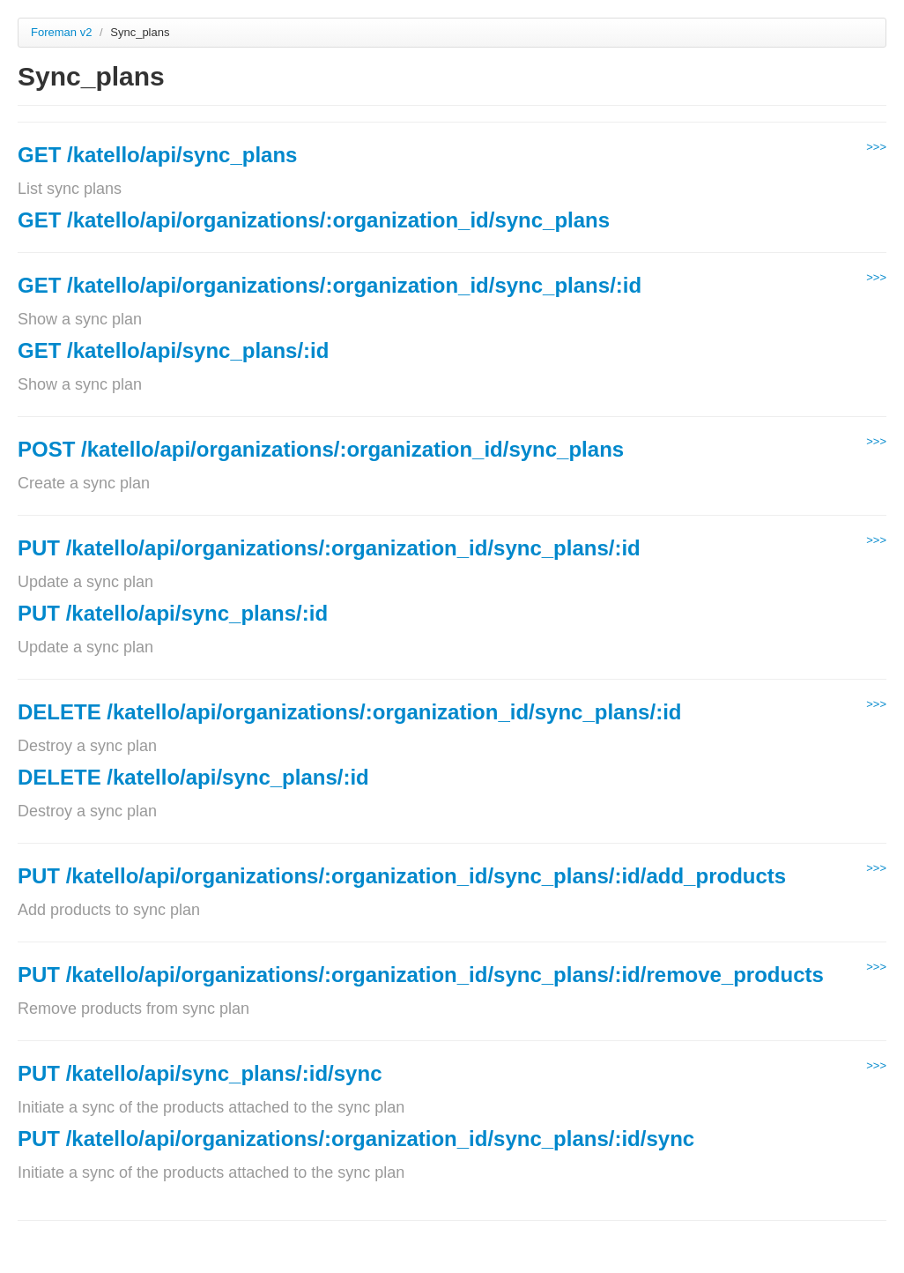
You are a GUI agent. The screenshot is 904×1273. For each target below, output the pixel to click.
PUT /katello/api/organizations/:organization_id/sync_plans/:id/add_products (402, 876)
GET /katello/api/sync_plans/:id (173, 350)
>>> (876, 146)
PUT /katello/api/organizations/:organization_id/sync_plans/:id (329, 548)
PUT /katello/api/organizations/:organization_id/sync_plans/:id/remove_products (421, 974)
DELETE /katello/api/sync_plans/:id (193, 777)
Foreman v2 (61, 32)
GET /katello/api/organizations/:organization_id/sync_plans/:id (329, 285)
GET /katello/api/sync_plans (157, 155)
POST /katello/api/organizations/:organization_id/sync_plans (321, 449)
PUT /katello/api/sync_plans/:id (173, 613)
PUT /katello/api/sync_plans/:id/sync (200, 1073)
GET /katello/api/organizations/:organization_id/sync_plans (314, 220)
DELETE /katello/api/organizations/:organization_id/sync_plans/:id (349, 712)
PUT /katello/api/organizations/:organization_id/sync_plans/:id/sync (356, 1138)
